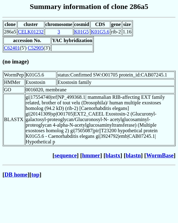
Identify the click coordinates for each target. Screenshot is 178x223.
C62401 (12, 47)
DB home (15, 174)
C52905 (35, 47)
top (35, 174)
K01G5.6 (100, 31)
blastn (133, 155)
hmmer (91, 155)
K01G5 (81, 31)
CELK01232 (30, 31)
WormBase (159, 155)
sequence (65, 155)
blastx (113, 155)
